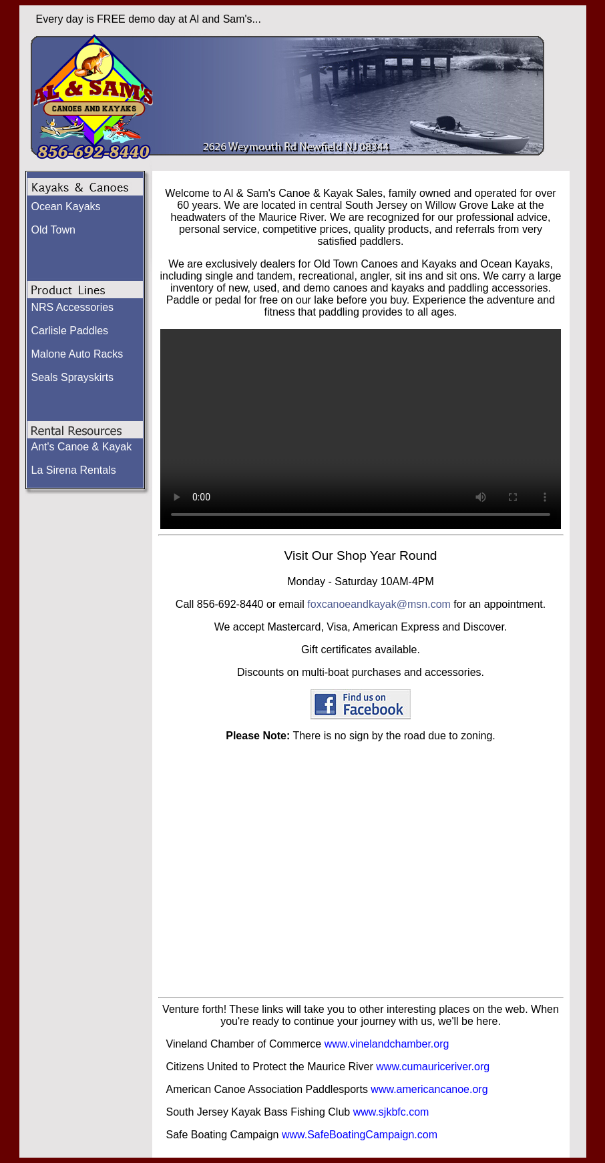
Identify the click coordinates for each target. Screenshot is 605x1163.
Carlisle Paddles (70, 330)
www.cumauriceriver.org (432, 1066)
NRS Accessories (72, 307)
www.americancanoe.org (429, 1089)
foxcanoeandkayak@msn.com (379, 604)
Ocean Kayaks (66, 206)
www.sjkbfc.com (391, 1112)
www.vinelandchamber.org (387, 1044)
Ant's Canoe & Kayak (81, 446)
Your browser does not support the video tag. (360, 429)
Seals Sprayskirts (72, 377)
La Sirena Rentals (73, 470)
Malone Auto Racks (77, 354)
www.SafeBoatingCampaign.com (359, 1134)
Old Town (53, 230)
